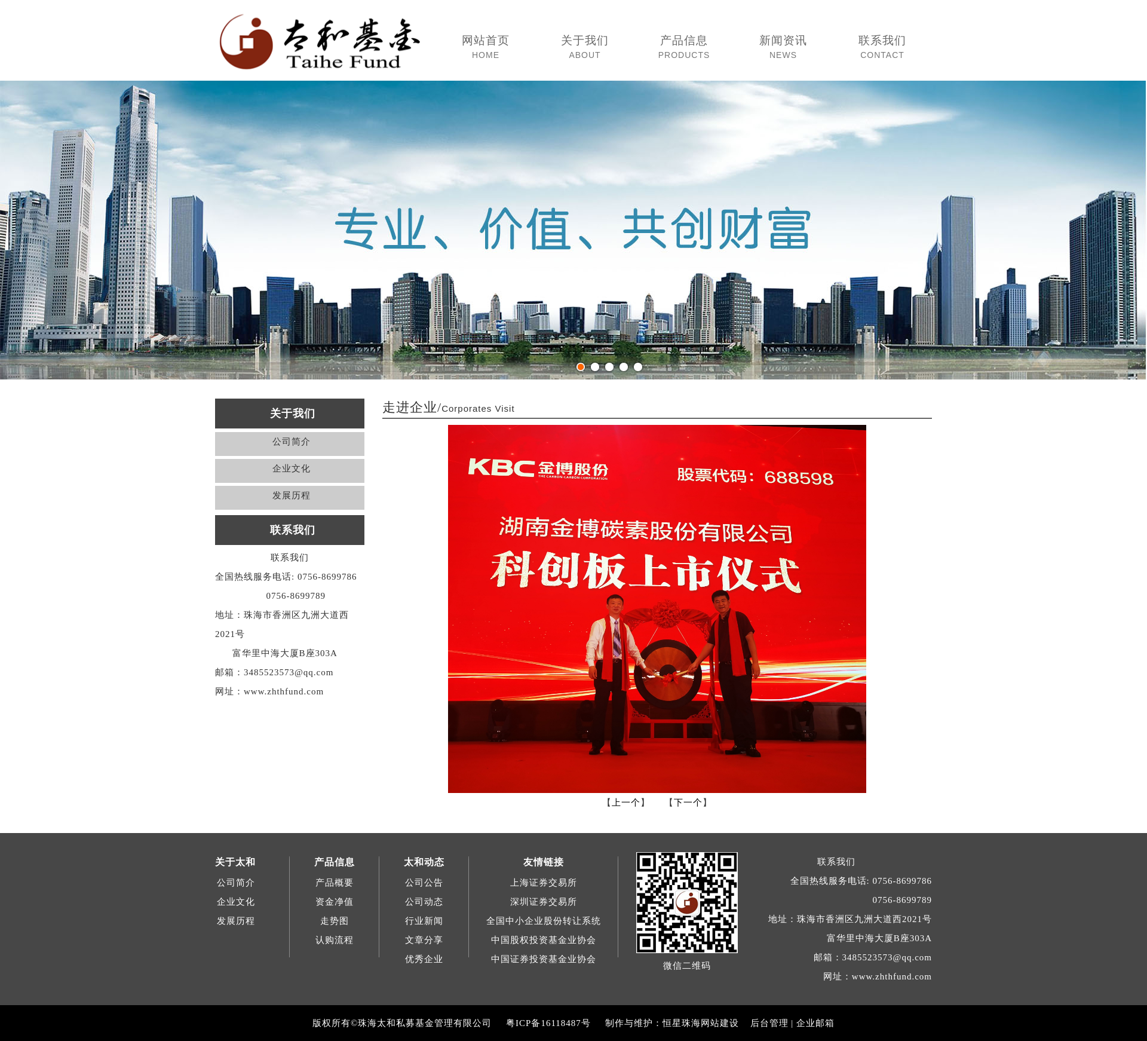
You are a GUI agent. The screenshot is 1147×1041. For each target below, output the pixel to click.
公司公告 (424, 882)
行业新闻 (424, 921)
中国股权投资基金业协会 (543, 940)
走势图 (334, 921)
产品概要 (334, 882)
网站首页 (485, 48)
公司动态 (424, 902)
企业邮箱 (815, 1023)
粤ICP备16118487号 (548, 1023)
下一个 (688, 802)
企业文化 (291, 468)
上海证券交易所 (543, 882)
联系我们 (882, 48)
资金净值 (334, 902)
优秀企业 (424, 959)
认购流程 (334, 940)
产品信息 (684, 48)
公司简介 (291, 441)
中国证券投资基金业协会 (543, 959)
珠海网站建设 (710, 1023)
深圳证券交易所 (543, 902)
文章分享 (424, 940)
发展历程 (291, 495)
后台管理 (769, 1023)
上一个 (626, 802)
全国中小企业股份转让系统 (543, 921)
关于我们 (584, 48)
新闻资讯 (783, 48)
